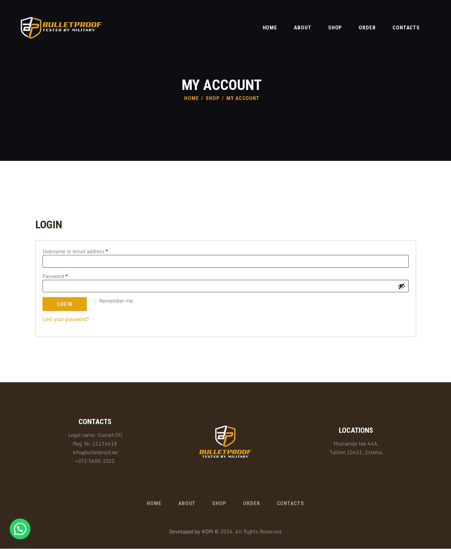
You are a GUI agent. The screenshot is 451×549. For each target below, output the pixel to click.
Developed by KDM (191, 532)
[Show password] (401, 286)
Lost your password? (66, 319)
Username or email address (85, 251)
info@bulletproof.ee (95, 452)
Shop (213, 98)
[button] (20, 529)
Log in (64, 304)
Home (191, 98)
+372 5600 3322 (95, 461)
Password (65, 276)
